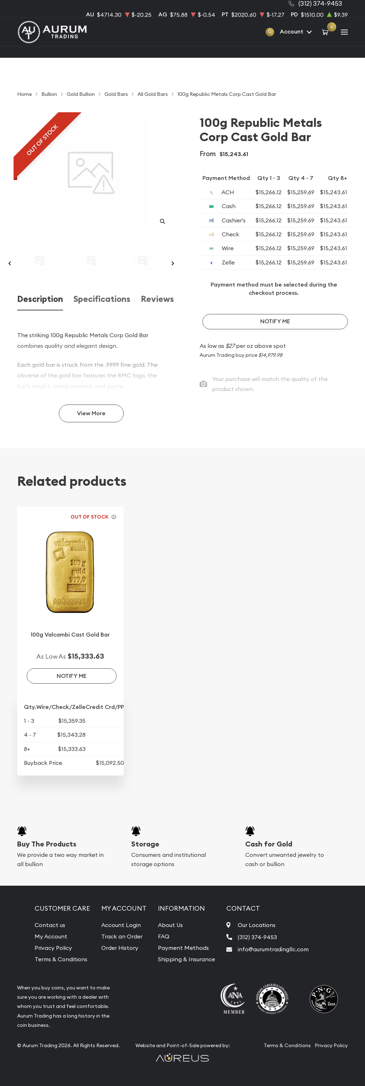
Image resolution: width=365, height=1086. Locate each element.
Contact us (50, 924)
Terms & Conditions (61, 959)
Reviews (157, 299)
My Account (51, 936)
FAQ (163, 936)
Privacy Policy (53, 947)
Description (40, 299)
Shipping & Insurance (186, 959)
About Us (170, 924)
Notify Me (275, 321)
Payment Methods (183, 947)
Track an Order (122, 936)
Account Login (121, 924)
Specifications (101, 299)
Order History (119, 947)
